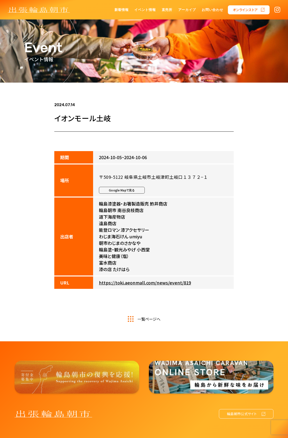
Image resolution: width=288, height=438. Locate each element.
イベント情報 (145, 10)
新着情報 (121, 10)
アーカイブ (187, 10)
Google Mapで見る (122, 190)
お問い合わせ (212, 10)
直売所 (167, 10)
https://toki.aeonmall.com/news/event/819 (145, 282)
